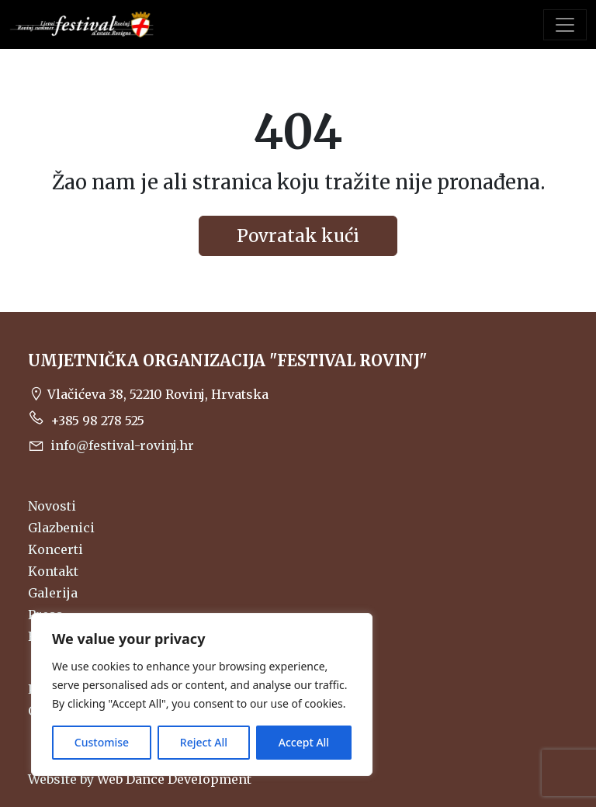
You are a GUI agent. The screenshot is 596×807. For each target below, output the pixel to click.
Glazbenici (61, 527)
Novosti (52, 506)
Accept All (304, 742)
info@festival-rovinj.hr (111, 445)
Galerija (53, 593)
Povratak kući (298, 236)
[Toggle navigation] (565, 24)
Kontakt (53, 571)
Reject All (203, 742)
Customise (101, 742)
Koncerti (55, 549)
